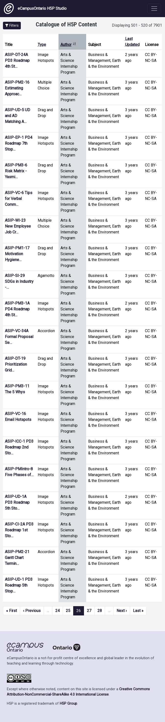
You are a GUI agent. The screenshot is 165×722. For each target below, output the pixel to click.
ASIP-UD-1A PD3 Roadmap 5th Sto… (17, 502)
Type (42, 44)
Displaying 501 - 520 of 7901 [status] (137, 25)
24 (57, 610)
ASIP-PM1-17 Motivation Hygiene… (17, 254)
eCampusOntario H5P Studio (35, 8)
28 (99, 610)
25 (68, 610)
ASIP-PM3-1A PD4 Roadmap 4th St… (17, 309)
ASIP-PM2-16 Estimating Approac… (17, 88)
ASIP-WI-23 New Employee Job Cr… (18, 226)
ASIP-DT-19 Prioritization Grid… (16, 364)
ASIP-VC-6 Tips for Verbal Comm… (18, 198)
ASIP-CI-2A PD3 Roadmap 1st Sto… (19, 530)
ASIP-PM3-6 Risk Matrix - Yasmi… (16, 171)
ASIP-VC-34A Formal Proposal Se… (19, 336)
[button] (12, 25)
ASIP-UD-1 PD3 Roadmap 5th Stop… (19, 585)
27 (89, 610)
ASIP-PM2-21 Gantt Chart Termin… (17, 557)
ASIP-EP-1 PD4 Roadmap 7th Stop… (18, 143)
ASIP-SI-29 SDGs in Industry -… (19, 281)
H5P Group (68, 703)
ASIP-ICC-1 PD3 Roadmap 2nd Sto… (19, 447)
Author (68, 44)
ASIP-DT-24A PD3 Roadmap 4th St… (17, 60)
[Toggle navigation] (154, 8)
